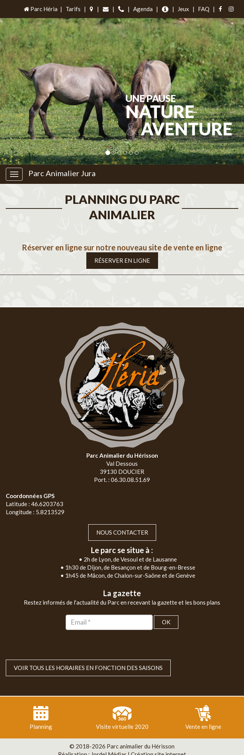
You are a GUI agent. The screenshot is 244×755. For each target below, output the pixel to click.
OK (166, 606)
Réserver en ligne (122, 244)
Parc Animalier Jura (62, 173)
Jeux (183, 8)
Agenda (143, 8)
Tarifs (73, 8)
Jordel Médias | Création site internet (138, 738)
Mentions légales (140, 746)
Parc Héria (40, 8)
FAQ (203, 8)
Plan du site (97, 746)
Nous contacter (122, 516)
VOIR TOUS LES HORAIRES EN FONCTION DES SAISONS (88, 652)
